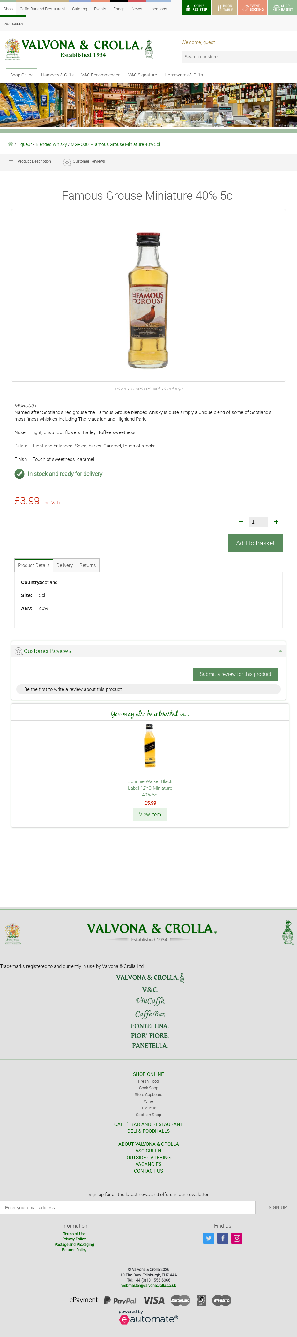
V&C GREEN (148, 1150)
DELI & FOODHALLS (148, 1130)
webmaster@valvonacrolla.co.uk (148, 1285)
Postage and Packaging (74, 1243)
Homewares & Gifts (184, 75)
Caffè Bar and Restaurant (42, 8)
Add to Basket (255, 543)
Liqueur (24, 144)
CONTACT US (148, 1170)
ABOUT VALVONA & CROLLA (148, 1143)
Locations (158, 8)
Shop (8, 8)
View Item (150, 814)
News (137, 8)
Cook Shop (148, 1087)
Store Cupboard (148, 1094)
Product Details (34, 565)
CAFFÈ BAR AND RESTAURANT (148, 1124)
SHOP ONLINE (148, 1074)
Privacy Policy (74, 1238)
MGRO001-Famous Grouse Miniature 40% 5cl (115, 144)
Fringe (119, 8)
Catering (79, 8)
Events (100, 8)
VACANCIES (148, 1163)
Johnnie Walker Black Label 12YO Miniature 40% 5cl (150, 788)
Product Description (34, 161)
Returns (87, 565)
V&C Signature (142, 75)
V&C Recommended (101, 75)
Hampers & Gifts (57, 75)
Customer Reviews (89, 161)
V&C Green (13, 24)
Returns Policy (74, 1249)
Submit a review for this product (235, 674)
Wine (148, 1101)
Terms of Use (74, 1233)
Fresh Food (148, 1081)
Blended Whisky (51, 144)
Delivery (64, 565)
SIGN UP (278, 1207)
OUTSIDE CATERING (149, 1157)
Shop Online (21, 75)
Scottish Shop (148, 1114)
